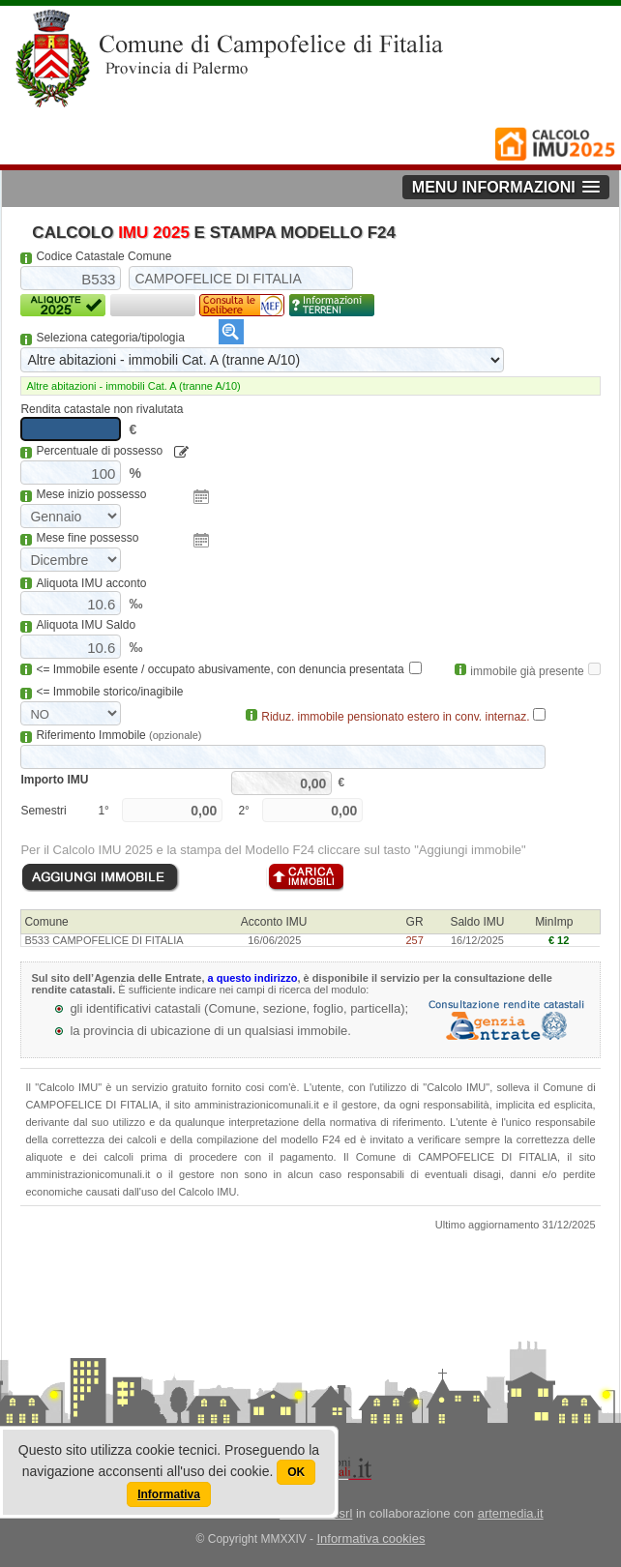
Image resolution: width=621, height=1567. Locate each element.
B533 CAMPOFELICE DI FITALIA (103, 940)
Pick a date (201, 497)
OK (296, 1472)
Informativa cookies (370, 1538)
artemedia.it (511, 1513)
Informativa (168, 1494)
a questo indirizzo (253, 978)
